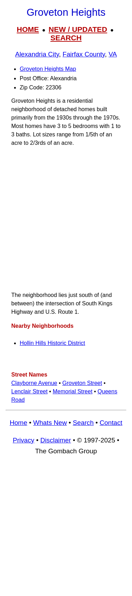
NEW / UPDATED (78, 29)
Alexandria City (37, 54)
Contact (111, 422)
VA (112, 54)
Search (83, 422)
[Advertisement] (66, 219)
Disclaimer (55, 440)
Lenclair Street (29, 391)
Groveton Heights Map (48, 69)
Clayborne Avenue (34, 383)
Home (18, 422)
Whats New (50, 422)
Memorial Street (73, 391)
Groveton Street (82, 383)
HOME (28, 29)
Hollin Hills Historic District (52, 343)
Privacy (23, 440)
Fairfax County (84, 54)
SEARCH (66, 38)
